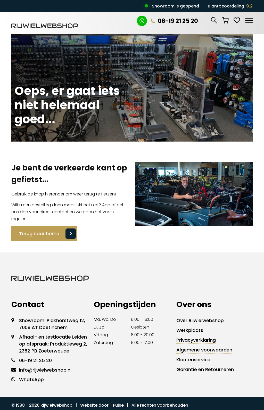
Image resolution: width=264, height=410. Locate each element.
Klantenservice (193, 359)
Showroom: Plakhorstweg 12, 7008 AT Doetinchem (52, 324)
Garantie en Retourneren (205, 369)
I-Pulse (117, 405)
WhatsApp (31, 379)
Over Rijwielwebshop (200, 320)
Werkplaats (189, 330)
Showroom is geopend (175, 6)
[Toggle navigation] (249, 19)
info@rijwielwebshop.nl (45, 370)
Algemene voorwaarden (204, 350)
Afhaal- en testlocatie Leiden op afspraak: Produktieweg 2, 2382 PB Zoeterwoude (53, 344)
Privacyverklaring (196, 340)
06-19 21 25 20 (174, 21)
